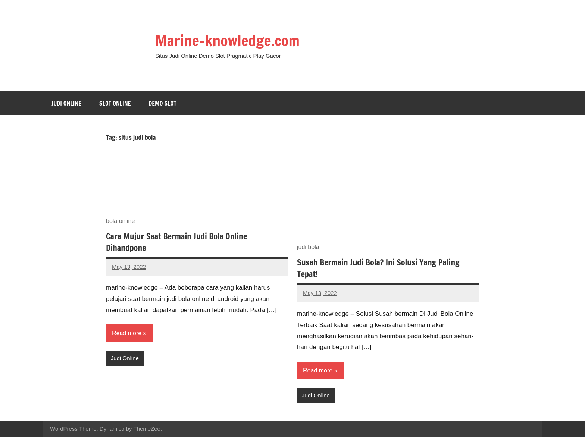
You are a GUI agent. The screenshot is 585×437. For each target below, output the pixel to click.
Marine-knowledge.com (227, 40)
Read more (126, 333)
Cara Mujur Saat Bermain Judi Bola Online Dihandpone (176, 242)
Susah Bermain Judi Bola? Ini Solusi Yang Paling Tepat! (378, 268)
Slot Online (115, 103)
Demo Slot (162, 103)
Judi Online (66, 103)
